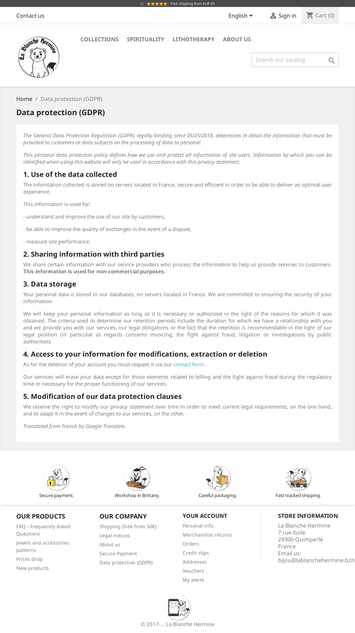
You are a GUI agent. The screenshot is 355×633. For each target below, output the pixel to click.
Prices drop (29, 559)
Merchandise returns (207, 534)
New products (32, 568)
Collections (99, 39)
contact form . (190, 364)
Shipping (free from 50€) (127, 526)
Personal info (198, 525)
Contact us (30, 15)
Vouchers (193, 570)
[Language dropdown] (241, 16)
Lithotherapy (194, 39)
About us (237, 39)
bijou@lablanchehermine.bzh (316, 560)
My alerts (193, 579)
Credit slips (196, 552)
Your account (205, 516)
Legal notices (114, 535)
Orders (191, 543)
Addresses (195, 561)
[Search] (295, 59)
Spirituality (145, 39)
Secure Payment (118, 553)
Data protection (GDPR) (126, 562)
